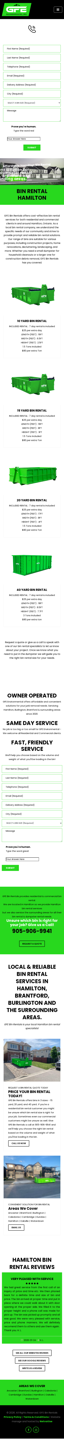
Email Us (16, 1227)
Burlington (38, 1212)
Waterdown (37, 1221)
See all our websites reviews (32, 1352)
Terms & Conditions (36, 1417)
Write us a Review (32, 1368)
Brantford (25, 1212)
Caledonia (14, 1216)
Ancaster (13, 1212)
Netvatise (46, 1421)
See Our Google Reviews (32, 1360)
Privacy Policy (12, 1417)
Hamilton (13, 1221)
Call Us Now (19, 1143)
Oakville (24, 1221)
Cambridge (28, 1216)
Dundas (40, 1216)
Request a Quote (32, 943)
